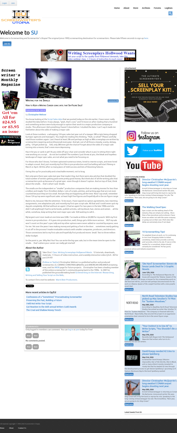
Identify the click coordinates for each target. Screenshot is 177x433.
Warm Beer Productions (66, 280)
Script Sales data (55, 119)
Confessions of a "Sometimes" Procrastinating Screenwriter (54, 297)
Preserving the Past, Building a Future (44, 300)
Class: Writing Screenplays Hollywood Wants (72, 252)
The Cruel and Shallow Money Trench (43, 310)
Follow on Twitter (51, 262)
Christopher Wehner (37, 114)
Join (13, 3)
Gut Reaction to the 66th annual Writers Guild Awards (51, 307)
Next (35, 336)
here (146, 38)
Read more (129, 201)
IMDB (57, 267)
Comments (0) (113, 101)
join (77, 329)
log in (70, 329)
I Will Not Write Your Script (38, 303)
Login (4, 3)
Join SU (7, 44)
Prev (28, 336)
